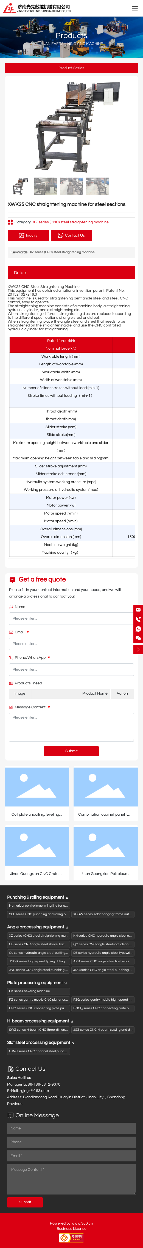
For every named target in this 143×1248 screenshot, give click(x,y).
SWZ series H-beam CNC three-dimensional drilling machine (53, 1030)
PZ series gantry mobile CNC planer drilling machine (47, 999)
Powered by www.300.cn (71, 1223)
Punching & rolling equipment (38, 897)
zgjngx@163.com (34, 1091)
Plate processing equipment (37, 983)
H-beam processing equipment (40, 1021)
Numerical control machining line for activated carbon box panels (57, 905)
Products (71, 36)
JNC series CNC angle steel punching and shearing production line (58, 970)
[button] (129, 126)
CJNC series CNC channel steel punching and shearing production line (61, 1051)
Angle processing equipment (38, 927)
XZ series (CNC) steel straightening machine (71, 222)
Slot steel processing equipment (41, 1042)
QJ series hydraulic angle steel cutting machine (44, 953)
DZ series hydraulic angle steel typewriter (103, 953)
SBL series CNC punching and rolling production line (47, 914)
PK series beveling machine (29, 991)
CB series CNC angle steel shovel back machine (44, 944)
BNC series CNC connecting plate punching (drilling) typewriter (55, 1008)
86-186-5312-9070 (44, 1084)
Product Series (71, 68)
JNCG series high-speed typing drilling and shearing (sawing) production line (65, 961)
